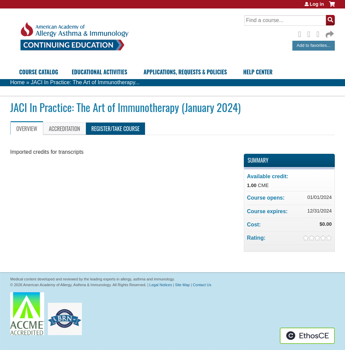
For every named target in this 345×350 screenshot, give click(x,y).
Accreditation (64, 129)
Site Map (182, 285)
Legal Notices (160, 285)
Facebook (301, 33)
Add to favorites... (314, 45)
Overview (26, 129)
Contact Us (202, 285)
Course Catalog (38, 72)
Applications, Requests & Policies (185, 72)
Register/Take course (115, 129)
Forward (329, 32)
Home (17, 82)
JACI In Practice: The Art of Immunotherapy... (85, 82)
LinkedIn (319, 33)
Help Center (257, 72)
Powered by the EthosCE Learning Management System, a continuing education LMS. (307, 336)
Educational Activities (99, 72)
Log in (317, 4)
